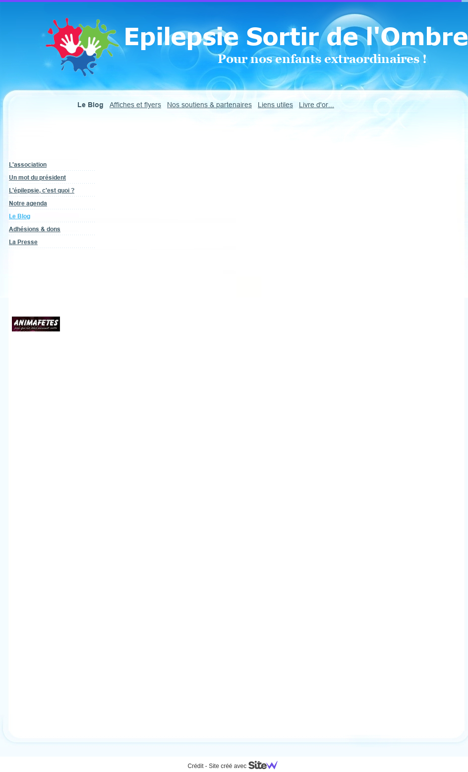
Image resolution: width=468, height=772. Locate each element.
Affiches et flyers (135, 105)
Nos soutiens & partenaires (209, 105)
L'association (28, 164)
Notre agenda (28, 203)
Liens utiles (275, 105)
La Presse (23, 242)
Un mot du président (37, 177)
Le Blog (19, 216)
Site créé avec (247, 766)
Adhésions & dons (34, 229)
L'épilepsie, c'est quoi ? (41, 190)
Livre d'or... (316, 105)
